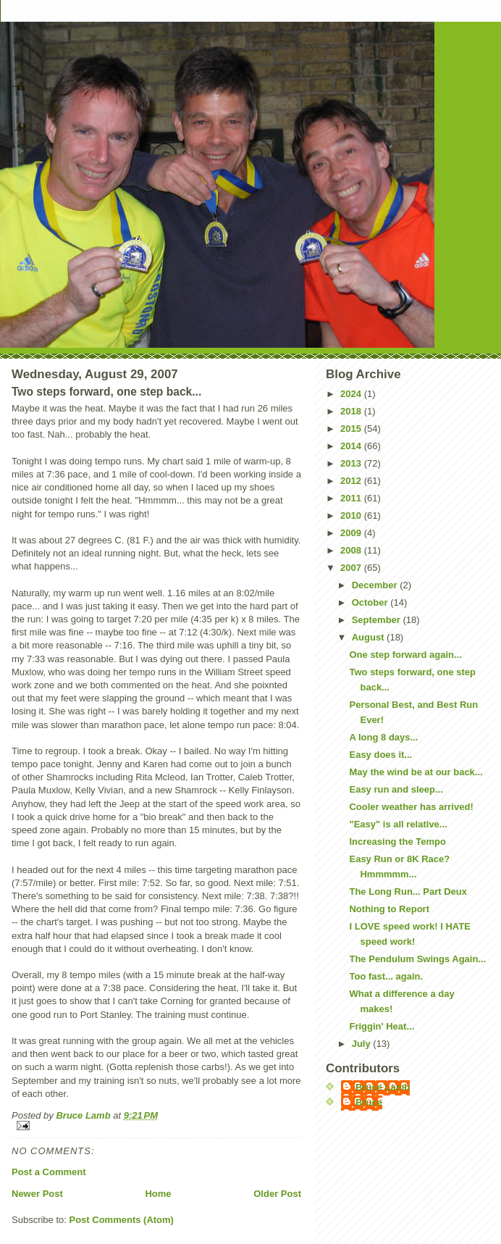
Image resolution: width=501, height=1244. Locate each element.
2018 (352, 411)
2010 (352, 515)
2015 (352, 428)
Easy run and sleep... (395, 789)
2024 (352, 393)
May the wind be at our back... (415, 772)
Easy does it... (380, 754)
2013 (352, 463)
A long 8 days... (383, 737)
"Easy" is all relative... (398, 824)
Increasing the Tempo (397, 841)
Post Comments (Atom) (122, 1219)
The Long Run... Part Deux (408, 891)
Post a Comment (49, 1171)
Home (158, 1193)
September (377, 619)
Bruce (368, 1102)
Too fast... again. (386, 976)
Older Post (277, 1193)
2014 (352, 446)
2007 (352, 567)
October (371, 602)
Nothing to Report (389, 908)
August (369, 637)
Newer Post (37, 1193)
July (363, 1043)
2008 (352, 550)
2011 (352, 498)
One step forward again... (405, 654)
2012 (352, 480)
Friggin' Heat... (381, 1026)
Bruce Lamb (84, 1115)
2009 (352, 532)
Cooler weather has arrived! (411, 806)
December (376, 585)
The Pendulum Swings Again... (417, 958)
